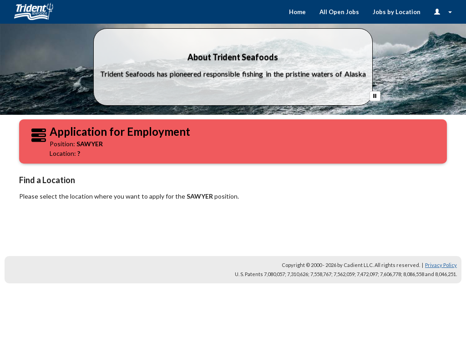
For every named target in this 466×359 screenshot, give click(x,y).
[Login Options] (443, 11)
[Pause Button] (375, 96)
